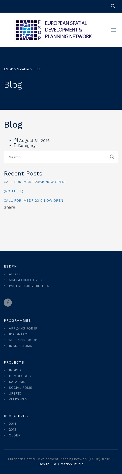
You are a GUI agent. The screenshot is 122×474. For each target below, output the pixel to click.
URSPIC (15, 393)
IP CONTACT (19, 334)
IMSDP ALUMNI (21, 346)
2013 (12, 429)
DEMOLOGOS (20, 376)
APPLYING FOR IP (23, 328)
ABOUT (14, 274)
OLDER (14, 435)
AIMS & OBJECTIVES (25, 280)
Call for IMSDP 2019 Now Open (33, 200)
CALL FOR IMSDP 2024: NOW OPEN (34, 182)
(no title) (13, 191)
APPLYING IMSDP (23, 340)
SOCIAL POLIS (20, 388)
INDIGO (15, 370)
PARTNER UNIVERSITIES (29, 286)
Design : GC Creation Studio (61, 464)
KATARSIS (17, 382)
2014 (12, 424)
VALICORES (18, 399)
